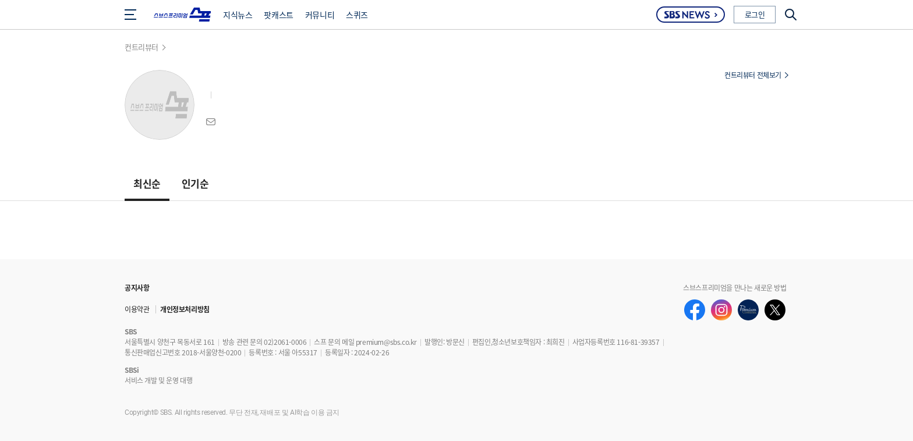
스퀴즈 (357, 14)
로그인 (755, 14)
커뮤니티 (319, 14)
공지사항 (137, 287)
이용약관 (137, 309)
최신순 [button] (147, 183)
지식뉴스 (237, 14)
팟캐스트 (278, 14)
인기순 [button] (195, 183)
